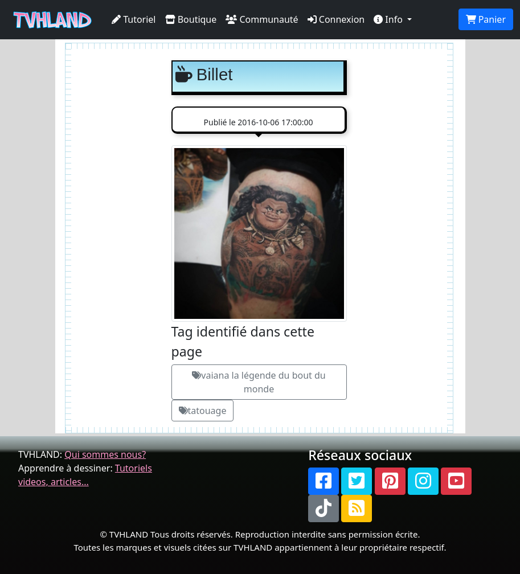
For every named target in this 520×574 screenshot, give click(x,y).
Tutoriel (134, 19)
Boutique (191, 19)
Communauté (262, 19)
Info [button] (389, 19)
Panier (486, 19)
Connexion (336, 19)
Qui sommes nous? (105, 454)
